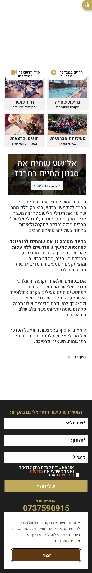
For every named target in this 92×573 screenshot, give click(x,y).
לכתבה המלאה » (47, 185)
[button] (25, 74)
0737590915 (46, 508)
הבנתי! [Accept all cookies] (45, 555)
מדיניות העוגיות (67, 540)
